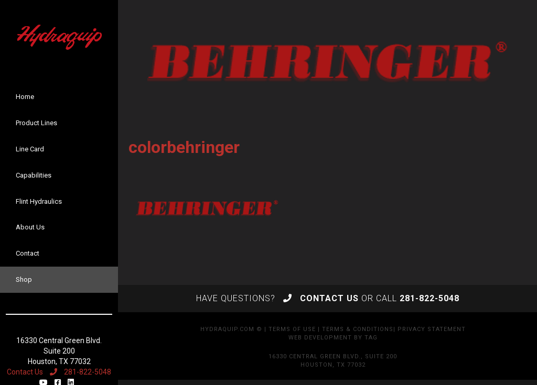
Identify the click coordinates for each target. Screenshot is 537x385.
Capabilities (33, 175)
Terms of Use (292, 329)
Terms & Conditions (357, 329)
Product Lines (36, 123)
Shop (24, 279)
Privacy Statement (432, 329)
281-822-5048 (80, 372)
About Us (30, 227)
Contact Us (25, 372)
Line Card (30, 149)
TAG (371, 337)
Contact (27, 253)
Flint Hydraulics (39, 201)
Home (25, 97)
